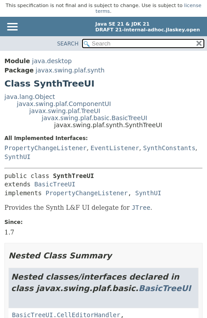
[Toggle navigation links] (12, 27)
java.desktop (52, 60)
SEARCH (68, 44)
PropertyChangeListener (45, 147)
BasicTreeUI (54, 184)
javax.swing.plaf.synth (69, 70)
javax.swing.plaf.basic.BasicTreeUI (94, 117)
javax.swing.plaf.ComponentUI (64, 103)
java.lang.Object (29, 96)
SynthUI (17, 156)
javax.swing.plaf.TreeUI (64, 110)
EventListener (114, 147)
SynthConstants (169, 147)
